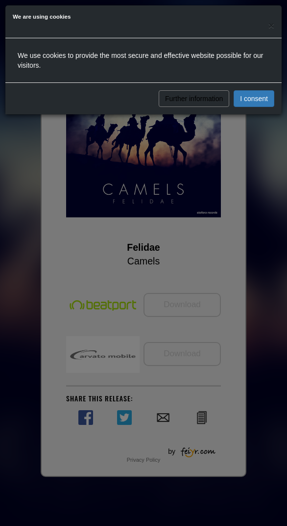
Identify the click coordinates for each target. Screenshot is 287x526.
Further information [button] (194, 99)
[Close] (271, 25)
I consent (254, 99)
